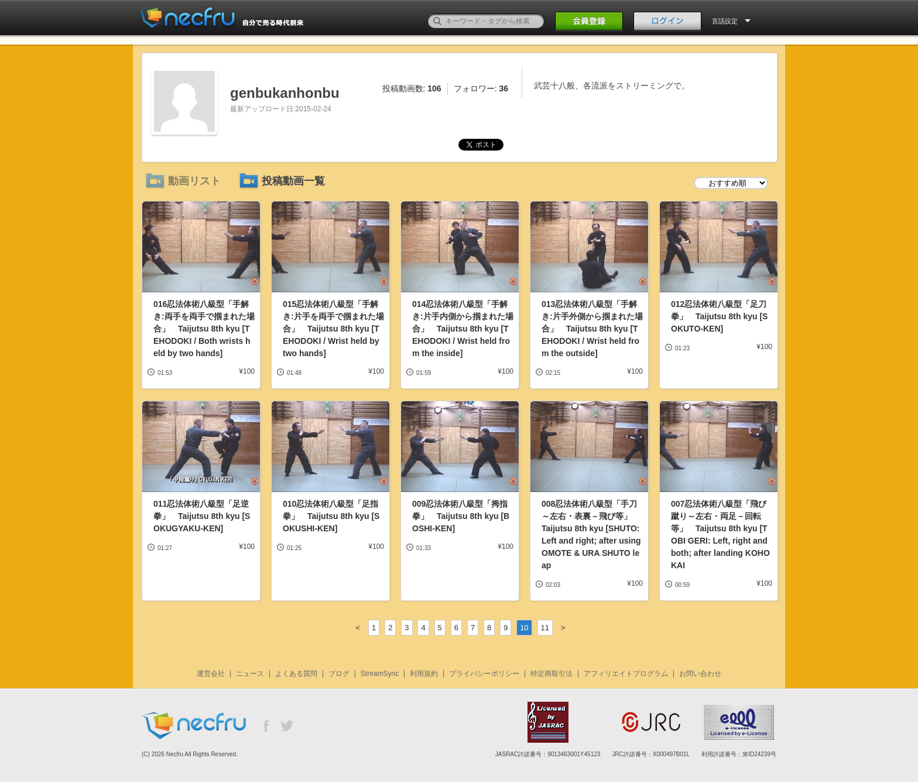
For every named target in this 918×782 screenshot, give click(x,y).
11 (545, 627)
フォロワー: (481, 88)
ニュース (250, 674)
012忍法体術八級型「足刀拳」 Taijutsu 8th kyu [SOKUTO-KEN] (719, 316)
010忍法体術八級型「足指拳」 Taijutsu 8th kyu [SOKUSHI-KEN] (331, 516)
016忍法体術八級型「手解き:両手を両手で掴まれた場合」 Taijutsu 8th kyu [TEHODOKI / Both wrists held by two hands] (204, 328)
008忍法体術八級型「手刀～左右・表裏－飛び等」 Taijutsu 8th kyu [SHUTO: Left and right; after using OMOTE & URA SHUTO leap (591, 534)
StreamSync (380, 674)
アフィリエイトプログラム (626, 674)
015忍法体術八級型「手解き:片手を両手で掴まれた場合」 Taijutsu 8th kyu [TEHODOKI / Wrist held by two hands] (333, 328)
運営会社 (211, 674)
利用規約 (424, 674)
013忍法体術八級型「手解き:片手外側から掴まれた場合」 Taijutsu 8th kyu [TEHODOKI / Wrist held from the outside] (592, 328)
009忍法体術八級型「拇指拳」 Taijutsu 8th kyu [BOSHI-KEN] (460, 516)
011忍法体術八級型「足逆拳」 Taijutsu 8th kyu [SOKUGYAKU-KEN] (201, 516)
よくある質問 (296, 674)
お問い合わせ (700, 674)
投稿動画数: (411, 88)
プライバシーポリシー (484, 674)
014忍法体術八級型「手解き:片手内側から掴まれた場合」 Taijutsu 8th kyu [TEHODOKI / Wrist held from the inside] (462, 328)
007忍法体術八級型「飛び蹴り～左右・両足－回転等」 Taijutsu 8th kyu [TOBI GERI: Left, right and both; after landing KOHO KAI (720, 534)
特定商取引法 (551, 674)
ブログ (339, 674)
